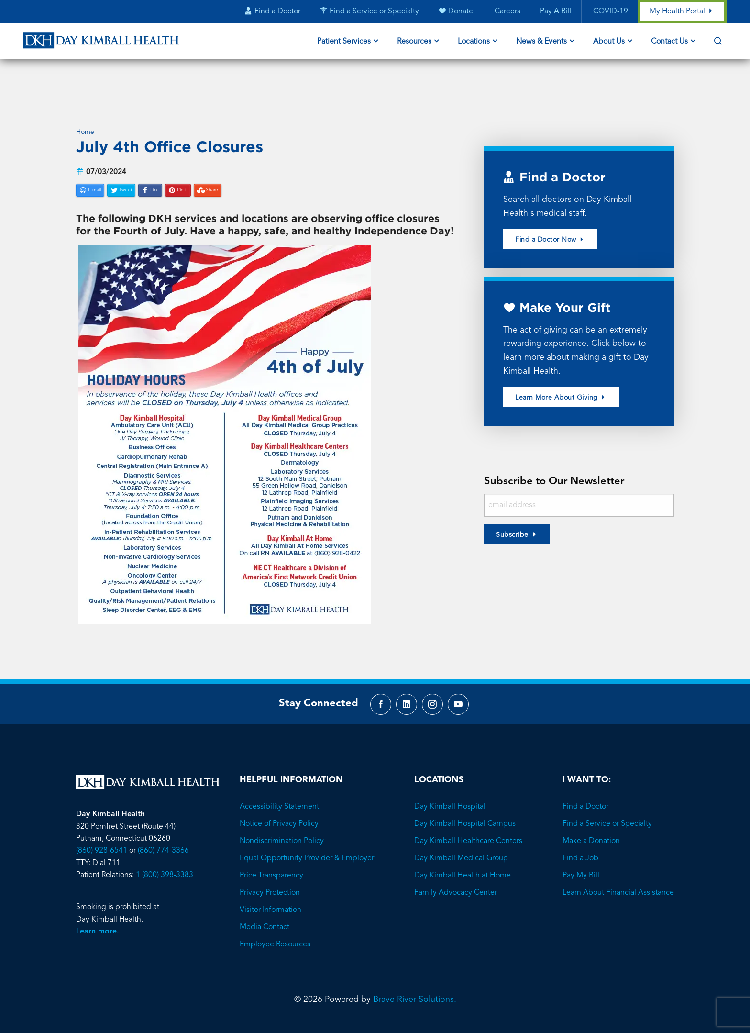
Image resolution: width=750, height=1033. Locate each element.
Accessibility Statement (279, 783)
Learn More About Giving (561, 360)
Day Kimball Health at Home (462, 851)
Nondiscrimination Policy (282, 817)
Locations (474, 42)
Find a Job (580, 834)
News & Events (541, 42)
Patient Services (344, 42)
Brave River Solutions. (414, 975)
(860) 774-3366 (163, 827)
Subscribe (512, 498)
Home (85, 93)
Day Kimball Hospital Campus (465, 800)
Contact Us (669, 42)
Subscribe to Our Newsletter (556, 444)
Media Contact (264, 903)
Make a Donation (591, 817)
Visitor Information (270, 886)
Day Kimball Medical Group (461, 834)
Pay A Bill (555, 12)
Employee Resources (275, 920)
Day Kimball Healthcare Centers (468, 817)
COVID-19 (609, 12)
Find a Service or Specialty (607, 800)
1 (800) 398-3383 (164, 851)
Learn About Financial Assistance (618, 869)
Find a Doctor (585, 783)
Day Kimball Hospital (449, 783)
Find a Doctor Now (550, 201)
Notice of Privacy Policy (279, 800)
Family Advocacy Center (455, 869)
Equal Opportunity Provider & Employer (307, 834)
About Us (609, 42)
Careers (506, 12)
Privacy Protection (270, 869)
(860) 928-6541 (101, 827)
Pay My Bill (580, 851)
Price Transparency (271, 851)
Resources (414, 42)
